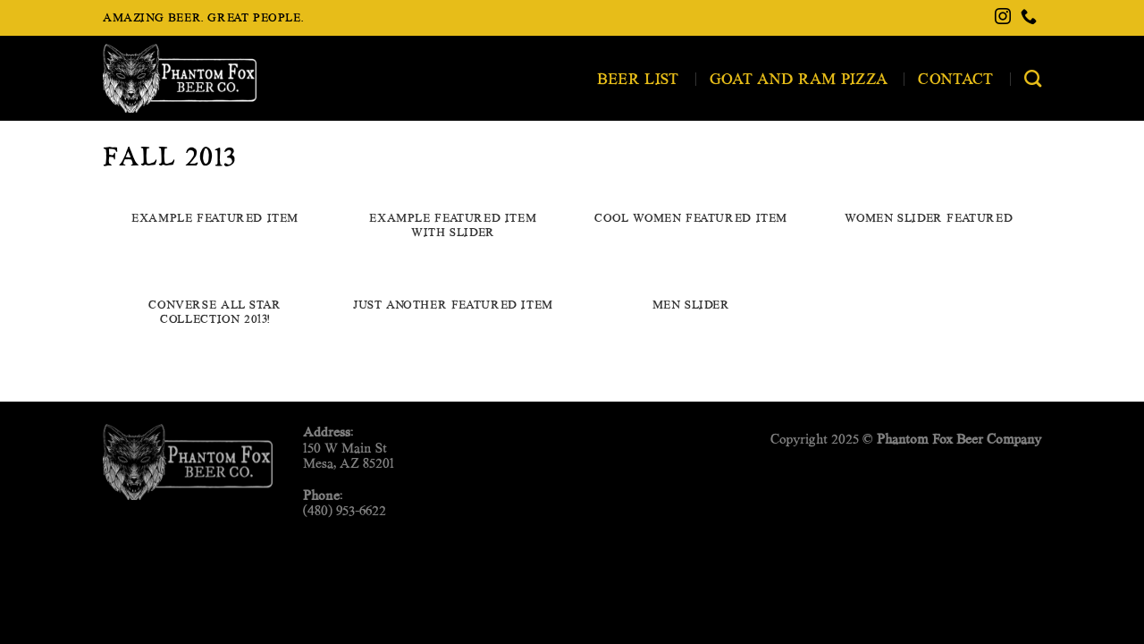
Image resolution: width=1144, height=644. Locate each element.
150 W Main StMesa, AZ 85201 (348, 455)
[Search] (1032, 78)
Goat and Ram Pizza (799, 78)
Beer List (638, 78)
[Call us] (1029, 18)
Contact (955, 78)
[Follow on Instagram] (1003, 18)
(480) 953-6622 (344, 510)
